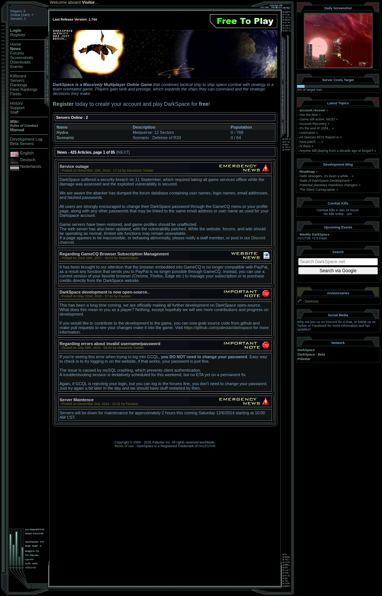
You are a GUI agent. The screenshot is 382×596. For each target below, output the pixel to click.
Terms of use (124, 446)
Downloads (20, 62)
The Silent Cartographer (317, 189)
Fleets (15, 94)
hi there (305, 146)
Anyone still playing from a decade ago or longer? (336, 151)
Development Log (26, 139)
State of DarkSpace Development (325, 180)
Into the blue (309, 115)
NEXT (122, 152)
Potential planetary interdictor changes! (329, 185)
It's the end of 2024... (315, 128)
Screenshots (21, 57)
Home (15, 44)
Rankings (18, 85)
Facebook (319, 326)
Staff (14, 112)
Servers (17, 80)
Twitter (302, 326)
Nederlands (30, 166)
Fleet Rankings (23, 89)
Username (307, 133)
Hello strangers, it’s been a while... (325, 176)
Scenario (65, 137)
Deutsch (27, 159)
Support (17, 107)
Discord (331, 322)
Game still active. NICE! (318, 119)
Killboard (18, 76)
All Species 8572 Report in (319, 137)
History (16, 103)
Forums (17, 53)
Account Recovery (313, 124)
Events (16, 66)
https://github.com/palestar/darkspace (218, 327)
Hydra (62, 132)
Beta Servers (22, 143)
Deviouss (311, 301)
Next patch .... (310, 142)
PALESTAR (207, 446)
